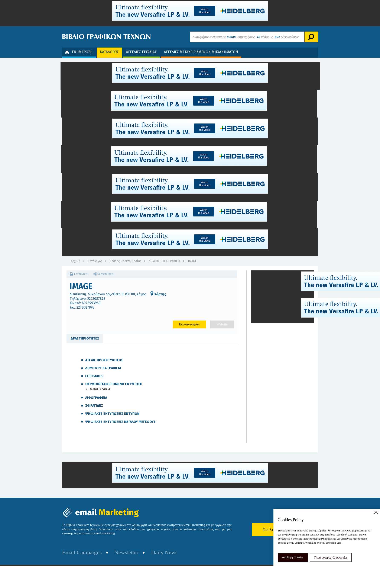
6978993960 (91, 303)
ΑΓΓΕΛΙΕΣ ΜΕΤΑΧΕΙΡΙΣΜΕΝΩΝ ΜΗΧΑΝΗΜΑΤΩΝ (201, 52)
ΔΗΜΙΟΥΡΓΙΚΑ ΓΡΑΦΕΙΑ (165, 261)
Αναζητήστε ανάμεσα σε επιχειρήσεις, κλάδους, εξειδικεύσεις (246, 37)
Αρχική (75, 261)
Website (222, 324)
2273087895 (96, 299)
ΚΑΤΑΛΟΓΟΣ (109, 52)
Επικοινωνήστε (189, 324)
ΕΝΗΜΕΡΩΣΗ (79, 52)
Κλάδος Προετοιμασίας (125, 261)
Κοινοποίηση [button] (103, 273)
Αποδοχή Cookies (292, 557)
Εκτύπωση (78, 273)
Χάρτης (158, 294)
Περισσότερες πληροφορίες (330, 557)
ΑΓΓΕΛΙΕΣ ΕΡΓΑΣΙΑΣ (141, 52)
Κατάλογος (95, 261)
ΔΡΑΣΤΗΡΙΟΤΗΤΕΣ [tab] (85, 338)
